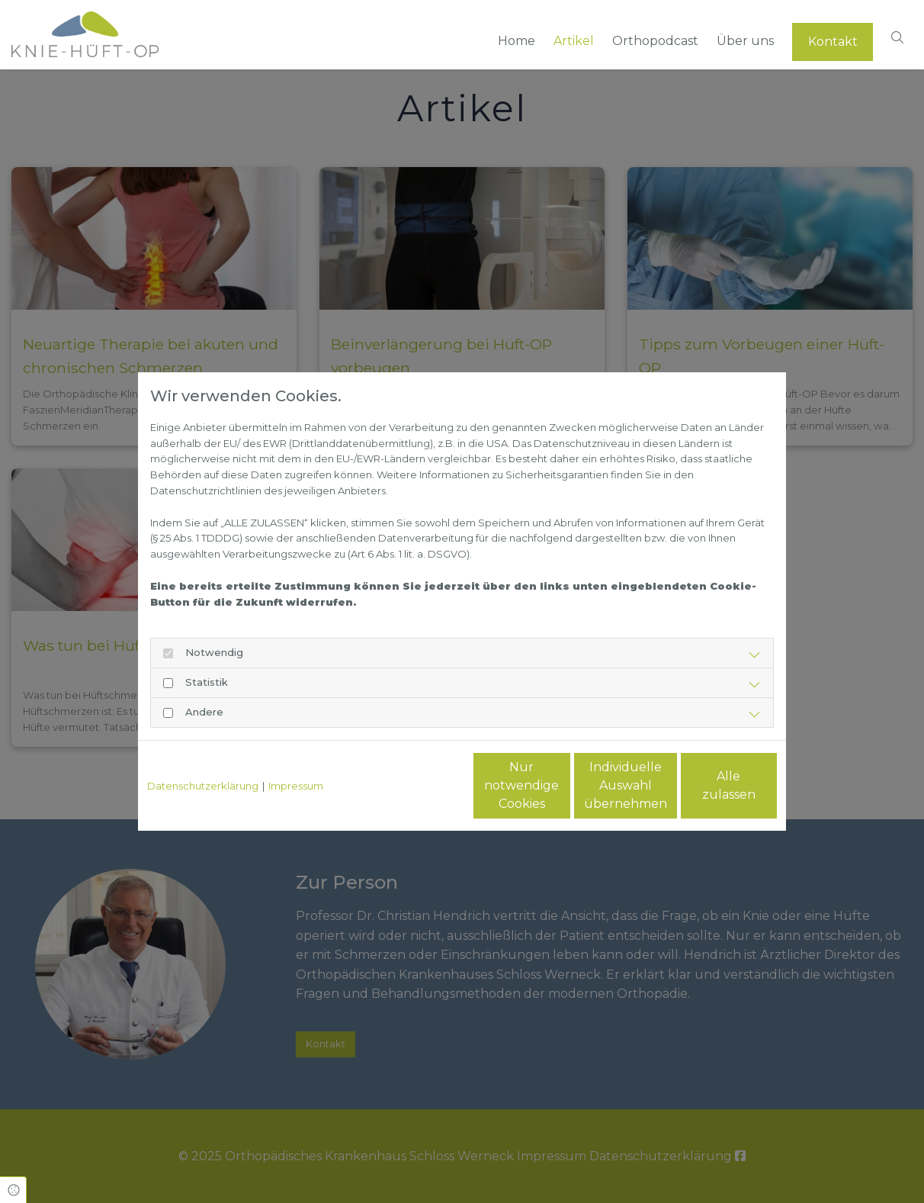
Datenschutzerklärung (202, 786)
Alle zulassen (706, 785)
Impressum (295, 786)
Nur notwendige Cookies (417, 785)
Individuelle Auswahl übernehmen (561, 785)
